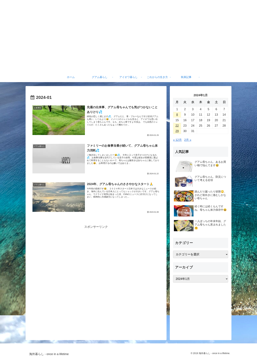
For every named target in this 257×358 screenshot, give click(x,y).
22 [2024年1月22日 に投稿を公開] (177, 125)
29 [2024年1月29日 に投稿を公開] (177, 131)
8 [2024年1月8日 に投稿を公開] (177, 114)
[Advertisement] (96, 253)
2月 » (187, 140)
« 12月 (177, 140)
